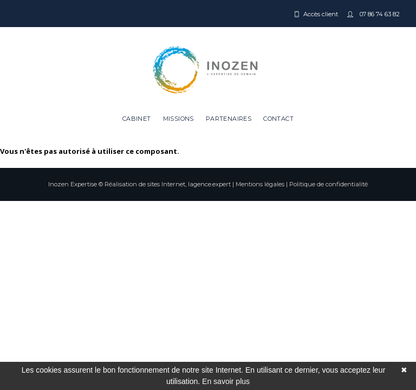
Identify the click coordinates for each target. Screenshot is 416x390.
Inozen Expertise (72, 184)
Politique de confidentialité (328, 184)
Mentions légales (260, 184)
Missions (178, 118)
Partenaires (228, 118)
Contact (278, 118)
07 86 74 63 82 (379, 14)
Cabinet (136, 118)
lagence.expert (209, 184)
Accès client (320, 14)
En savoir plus (226, 381)
